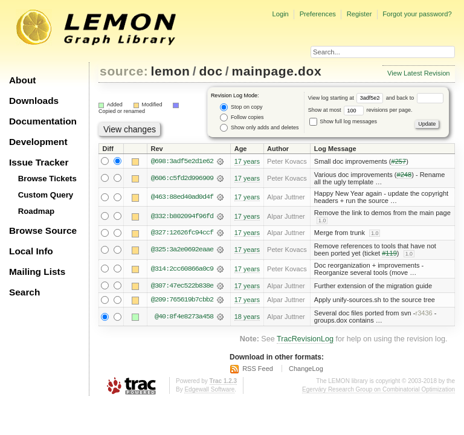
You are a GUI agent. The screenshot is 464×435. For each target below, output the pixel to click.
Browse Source (43, 230)
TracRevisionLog (305, 339)
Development (38, 142)
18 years (247, 317)
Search (24, 292)
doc (210, 71)
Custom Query (46, 194)
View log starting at (347, 98)
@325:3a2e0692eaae (182, 250)
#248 (404, 174)
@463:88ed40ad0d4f (182, 197)
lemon (170, 71)
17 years (247, 161)
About (22, 80)
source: (124, 71)
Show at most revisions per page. (360, 110)
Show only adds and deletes (259, 128)
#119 (389, 253)
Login (280, 14)
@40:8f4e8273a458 (184, 317)
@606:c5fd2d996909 (182, 178)
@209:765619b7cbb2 (182, 300)
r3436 (423, 313)
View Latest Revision (418, 73)
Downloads (34, 100)
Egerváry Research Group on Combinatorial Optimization (378, 390)
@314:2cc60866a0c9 (182, 269)
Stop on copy (241, 107)
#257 (399, 161)
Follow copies (241, 117)
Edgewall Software (209, 390)
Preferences (318, 14)
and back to (414, 98)
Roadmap (36, 211)
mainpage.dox (276, 71)
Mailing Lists (37, 271)
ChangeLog (306, 369)
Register (359, 14)
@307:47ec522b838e (182, 286)
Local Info (31, 251)
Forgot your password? (416, 14)
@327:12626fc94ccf (182, 233)
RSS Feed (257, 369)
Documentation (43, 121)
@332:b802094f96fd (182, 216)
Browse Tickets (47, 178)
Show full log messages (343, 121)
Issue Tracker (38, 162)
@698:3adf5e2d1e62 (182, 161)
